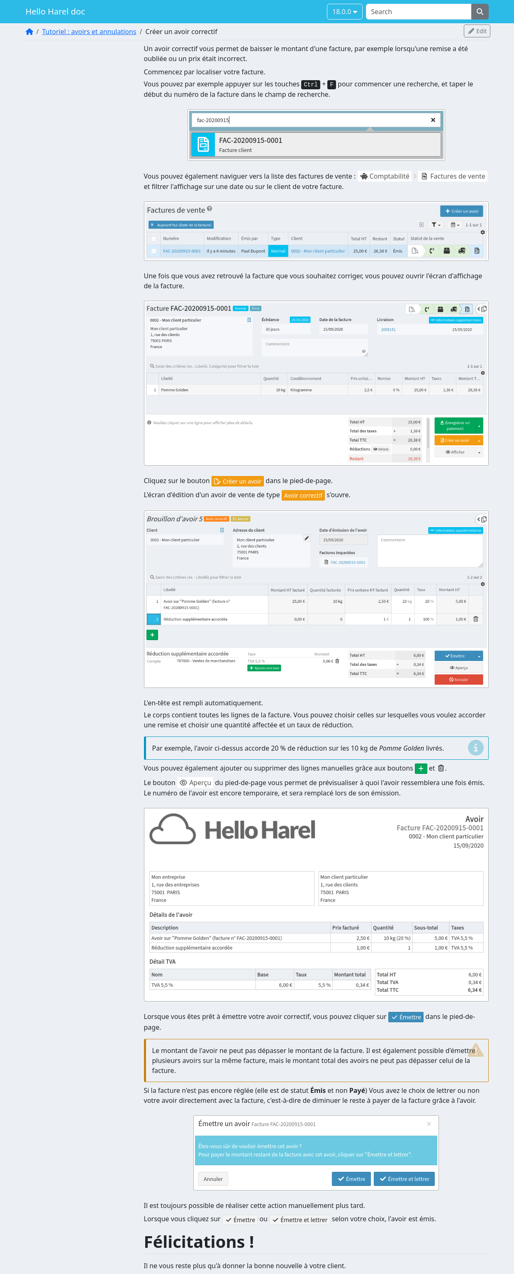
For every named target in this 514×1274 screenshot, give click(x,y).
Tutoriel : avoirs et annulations (89, 31)
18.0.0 (344, 11)
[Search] (419, 12)
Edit (477, 31)
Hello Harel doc (55, 11)
